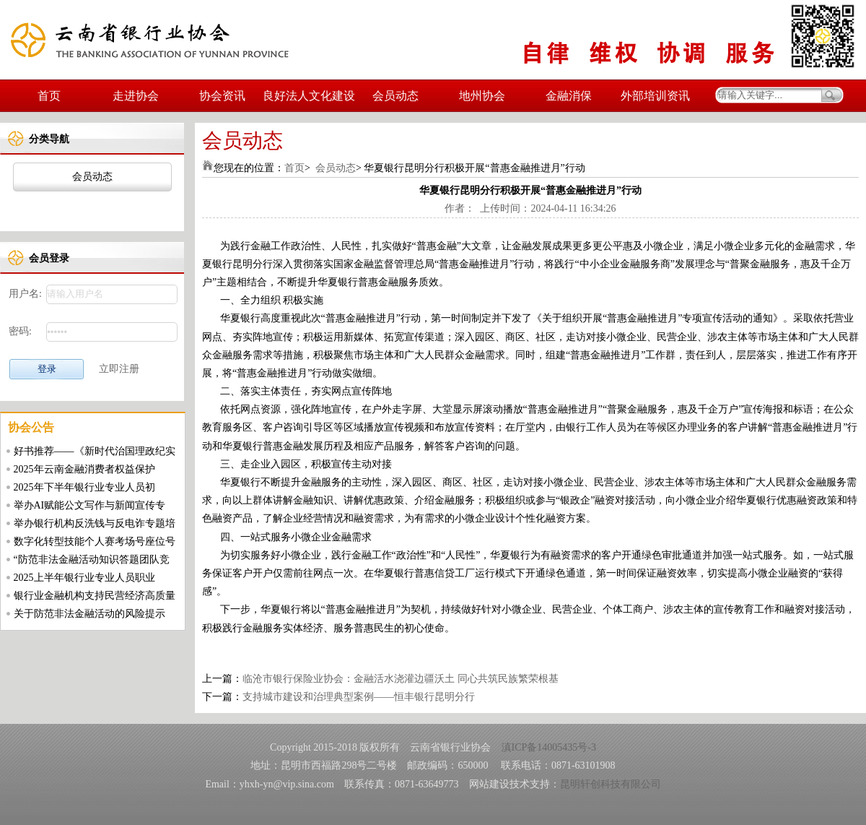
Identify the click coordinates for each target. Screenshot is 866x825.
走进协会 (136, 96)
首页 (49, 96)
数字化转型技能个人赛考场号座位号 (94, 541)
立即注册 (119, 368)
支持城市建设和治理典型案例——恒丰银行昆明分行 (358, 696)
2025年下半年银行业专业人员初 (84, 487)
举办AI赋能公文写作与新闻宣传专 (90, 505)
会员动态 (395, 96)
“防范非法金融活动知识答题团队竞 (92, 559)
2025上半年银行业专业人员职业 (84, 577)
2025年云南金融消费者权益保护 (84, 469)
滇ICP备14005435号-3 (549, 747)
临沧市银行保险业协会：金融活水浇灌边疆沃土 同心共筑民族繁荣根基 (400, 678)
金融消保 (569, 96)
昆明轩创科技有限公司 (610, 784)
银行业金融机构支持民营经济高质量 (94, 595)
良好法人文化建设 (309, 96)
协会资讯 (222, 96)
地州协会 (482, 96)
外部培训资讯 (655, 96)
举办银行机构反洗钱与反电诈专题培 (94, 523)
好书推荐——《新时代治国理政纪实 (94, 451)
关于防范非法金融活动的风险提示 (89, 613)
